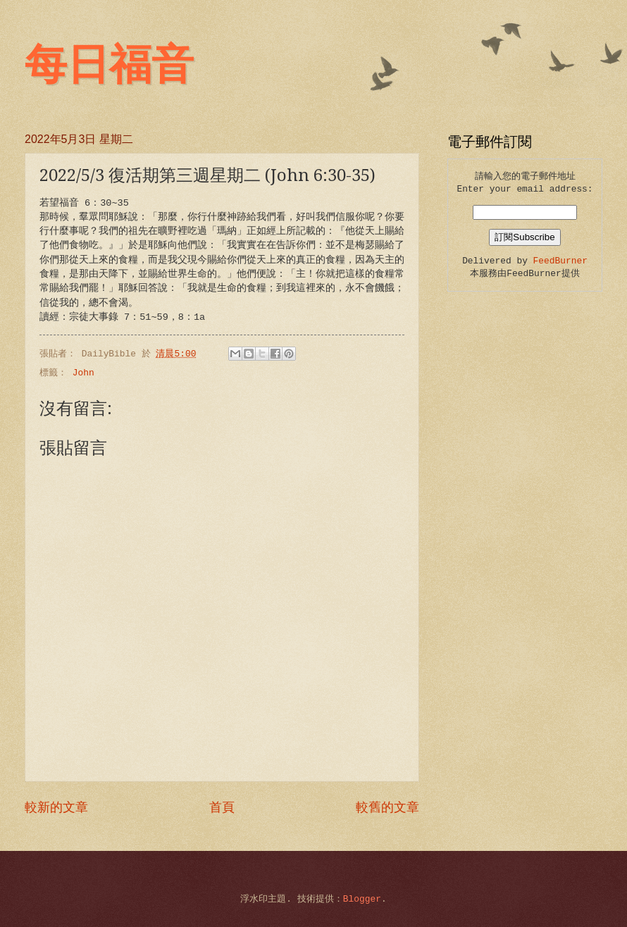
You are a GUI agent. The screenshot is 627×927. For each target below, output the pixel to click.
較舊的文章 (387, 808)
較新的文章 (56, 808)
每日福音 (109, 65)
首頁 (222, 808)
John (83, 373)
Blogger (362, 899)
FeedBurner (560, 261)
